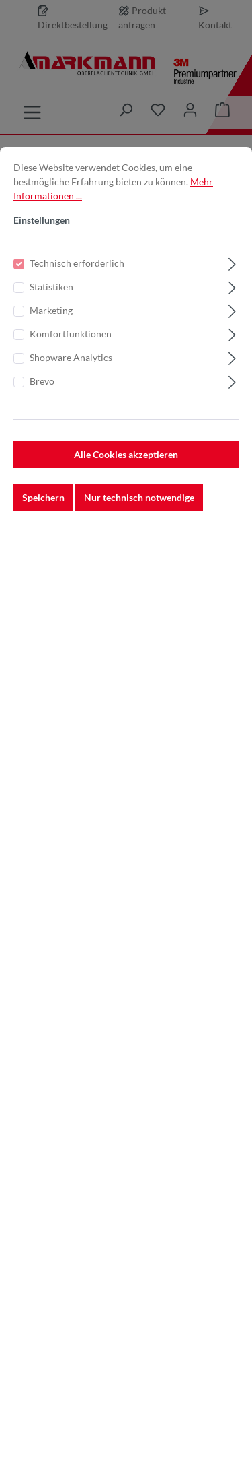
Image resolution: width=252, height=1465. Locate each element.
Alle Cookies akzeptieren (126, 478)
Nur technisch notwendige (139, 521)
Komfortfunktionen (71, 357)
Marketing (51, 333)
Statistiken (51, 310)
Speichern (43, 521)
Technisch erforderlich (77, 286)
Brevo (42, 404)
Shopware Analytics (71, 381)
